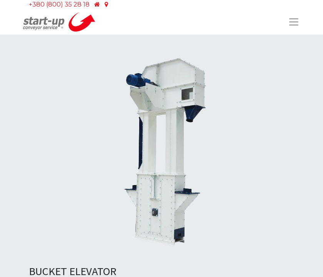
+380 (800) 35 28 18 (59, 4)
